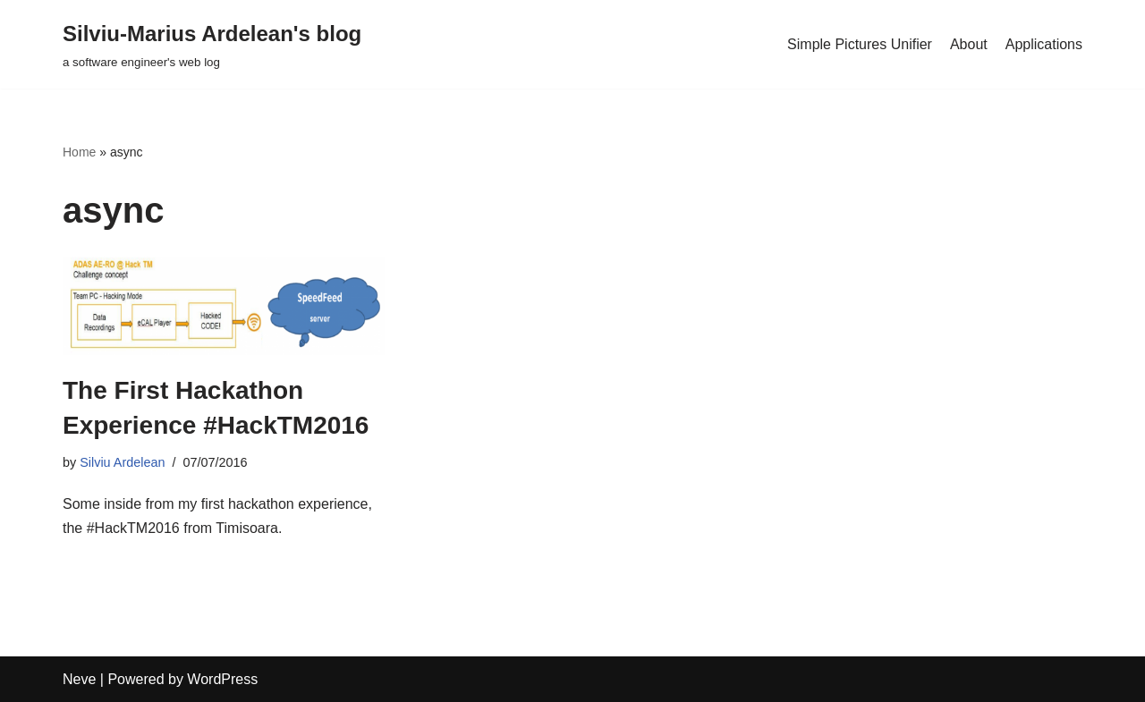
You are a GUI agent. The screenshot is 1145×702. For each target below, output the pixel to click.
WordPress (222, 679)
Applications (1043, 44)
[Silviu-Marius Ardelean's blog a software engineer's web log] (212, 44)
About (969, 44)
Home (79, 152)
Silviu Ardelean (122, 462)
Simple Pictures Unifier (859, 44)
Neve (79, 679)
